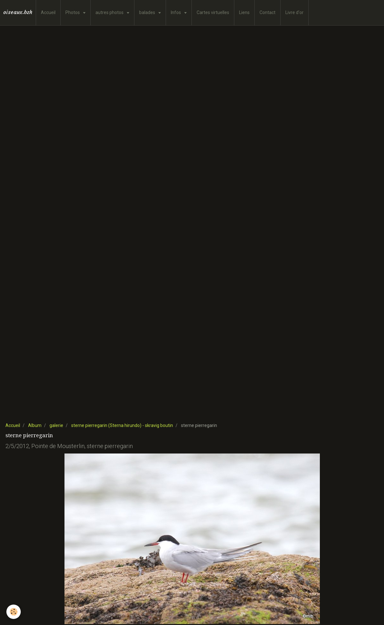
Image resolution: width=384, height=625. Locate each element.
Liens (244, 12)
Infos (176, 12)
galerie (56, 425)
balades (147, 12)
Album (34, 425)
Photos (73, 12)
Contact (267, 12)
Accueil (48, 12)
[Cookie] (13, 612)
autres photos (109, 12)
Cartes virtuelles (213, 12)
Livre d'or (294, 12)
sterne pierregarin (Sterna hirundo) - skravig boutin (122, 425)
